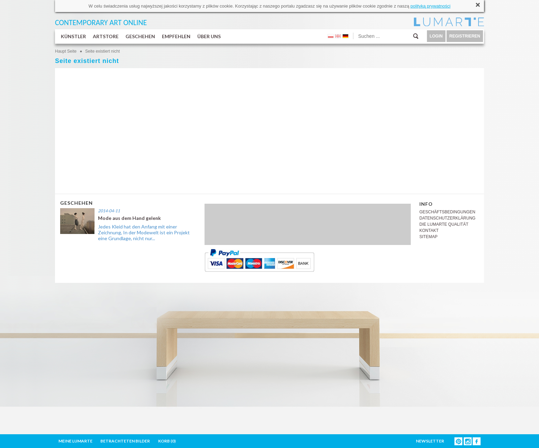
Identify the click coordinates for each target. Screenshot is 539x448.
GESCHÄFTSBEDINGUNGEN (447, 212)
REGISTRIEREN (464, 36)
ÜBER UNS (209, 36)
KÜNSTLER (73, 36)
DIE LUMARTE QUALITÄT (443, 224)
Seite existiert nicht (102, 51)
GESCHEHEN (140, 36)
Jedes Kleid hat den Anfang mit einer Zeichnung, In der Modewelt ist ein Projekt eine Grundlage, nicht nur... (144, 232)
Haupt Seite (66, 51)
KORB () (167, 441)
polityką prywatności (430, 6)
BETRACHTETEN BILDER (125, 441)
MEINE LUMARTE (75, 441)
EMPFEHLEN (176, 36)
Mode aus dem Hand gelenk (129, 218)
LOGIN (436, 36)
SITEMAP (428, 236)
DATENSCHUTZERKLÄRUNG (447, 218)
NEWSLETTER (430, 441)
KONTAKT (429, 230)
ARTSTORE (106, 36)
